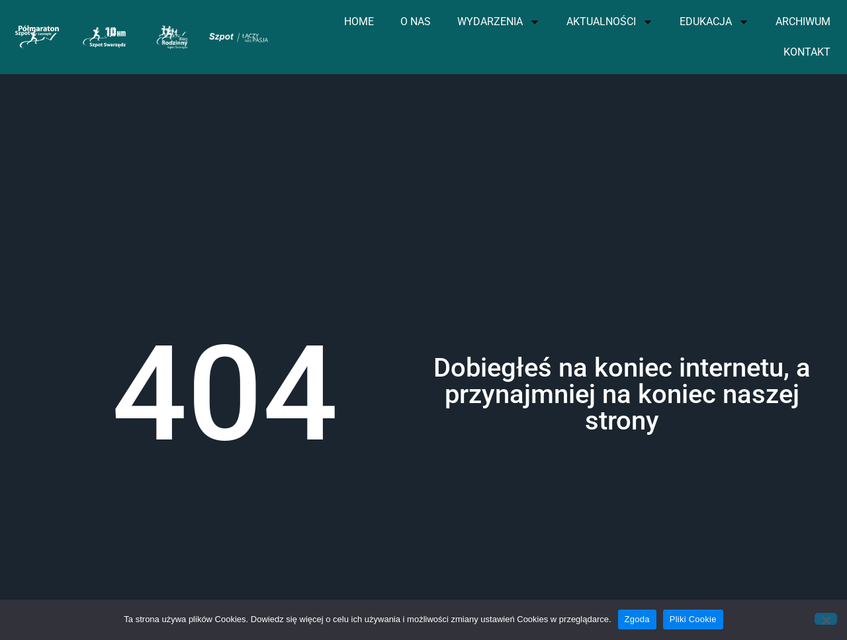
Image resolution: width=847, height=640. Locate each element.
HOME (359, 21)
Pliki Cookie (693, 619)
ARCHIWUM (803, 21)
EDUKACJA (714, 22)
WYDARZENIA (498, 22)
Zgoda (637, 619)
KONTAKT (806, 52)
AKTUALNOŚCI (609, 22)
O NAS (415, 21)
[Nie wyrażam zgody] (826, 619)
